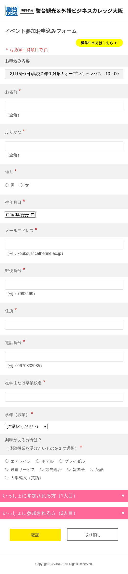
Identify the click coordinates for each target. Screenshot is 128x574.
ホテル (47, 461)
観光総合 (53, 469)
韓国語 (79, 469)
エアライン (20, 461)
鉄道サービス (22, 469)
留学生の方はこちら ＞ (99, 43)
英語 (99, 469)
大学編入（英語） (26, 478)
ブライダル (74, 461)
